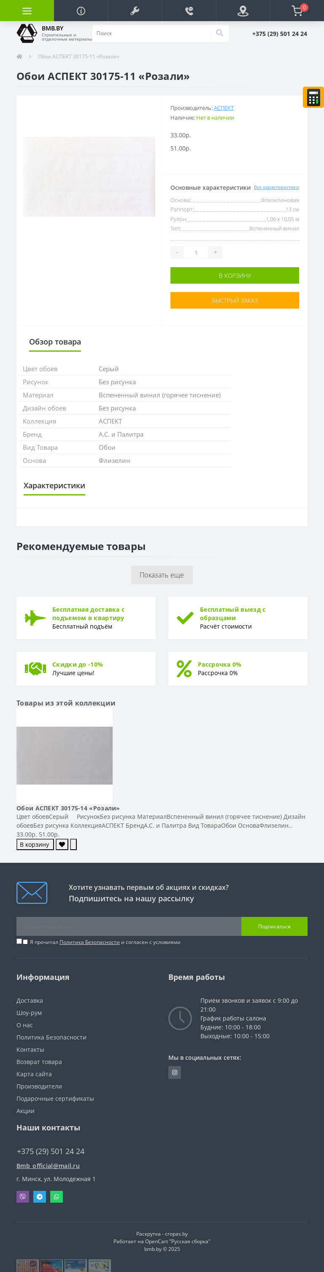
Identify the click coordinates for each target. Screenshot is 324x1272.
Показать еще (162, 575)
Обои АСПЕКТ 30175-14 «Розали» (68, 808)
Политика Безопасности (89, 942)
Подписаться (274, 926)
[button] (135, 10)
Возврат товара (39, 1062)
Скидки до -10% (77, 664)
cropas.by (176, 1233)
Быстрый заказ (235, 300)
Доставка (29, 1000)
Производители (39, 1086)
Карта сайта (34, 1074)
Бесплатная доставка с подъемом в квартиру (88, 613)
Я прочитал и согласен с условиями (105, 942)
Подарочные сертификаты (55, 1098)
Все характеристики (276, 187)
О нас (24, 1025)
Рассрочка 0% (220, 664)
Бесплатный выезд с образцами (232, 613)
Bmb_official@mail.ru (48, 1166)
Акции (25, 1111)
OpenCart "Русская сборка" (178, 1241)
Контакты (30, 1049)
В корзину (235, 275)
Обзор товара (55, 341)
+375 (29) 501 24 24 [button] (50, 1151)
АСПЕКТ (224, 108)
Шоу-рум (29, 1013)
